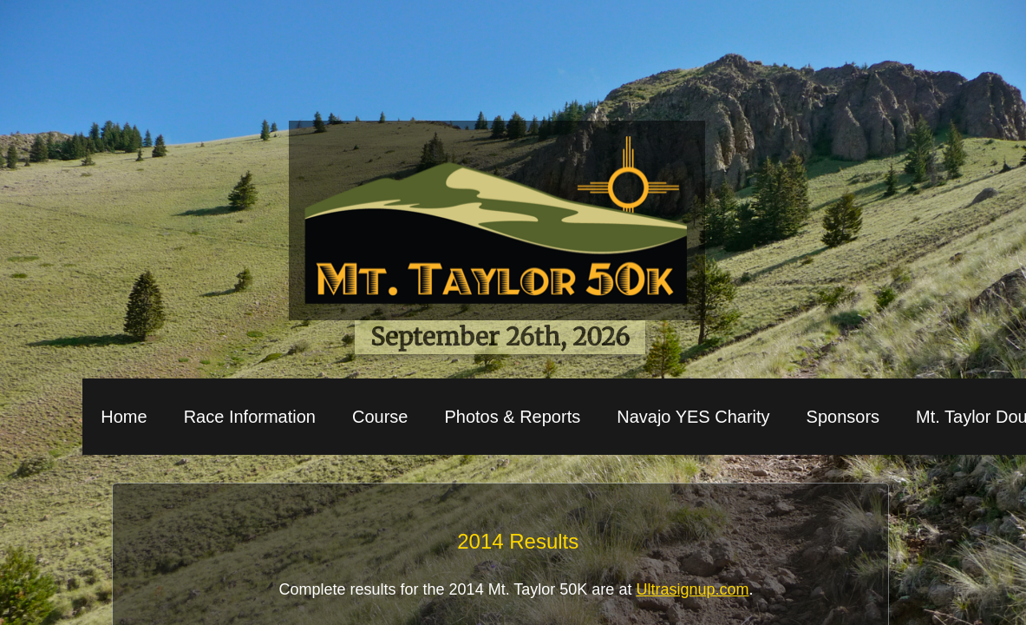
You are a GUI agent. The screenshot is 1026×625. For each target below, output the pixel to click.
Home (124, 416)
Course (380, 416)
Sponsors (843, 416)
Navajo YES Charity (693, 416)
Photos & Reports (512, 416)
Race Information (250, 416)
